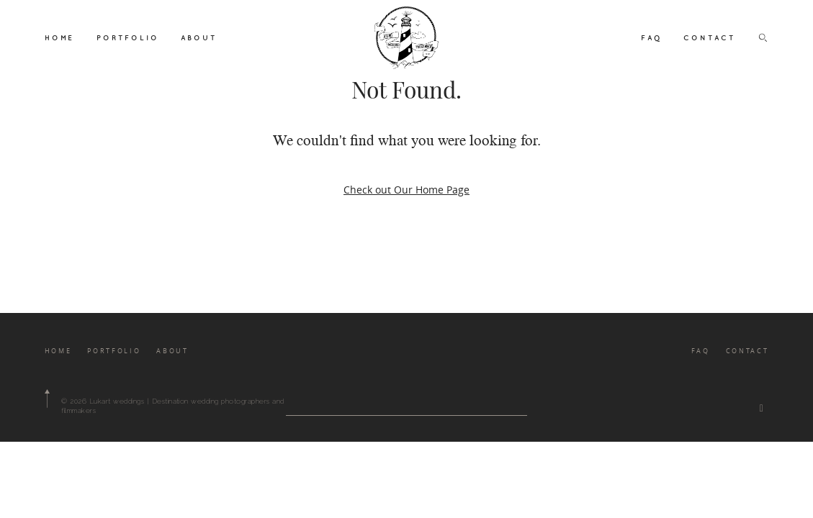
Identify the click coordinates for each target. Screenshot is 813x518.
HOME (60, 38)
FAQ (651, 38)
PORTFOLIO (127, 38)
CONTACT (709, 38)
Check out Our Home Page (406, 189)
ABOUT (199, 38)
